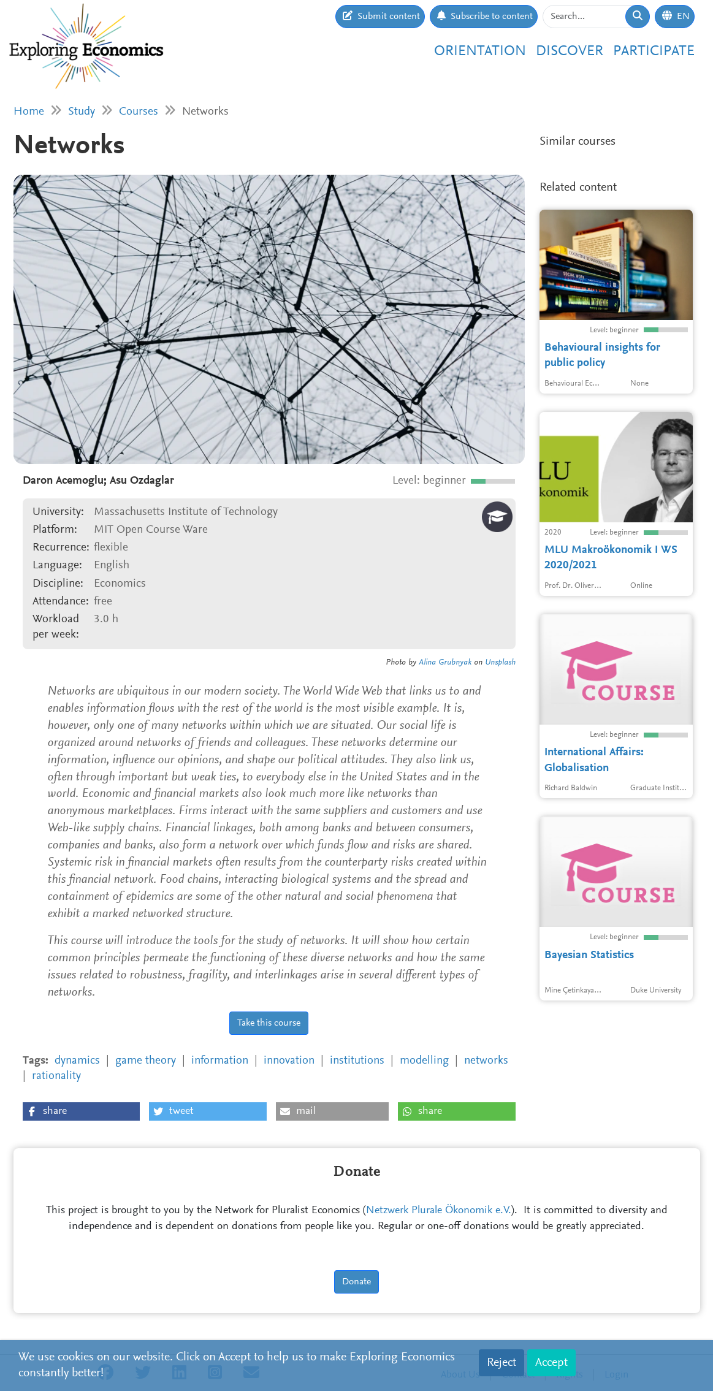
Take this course (268, 1023)
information (219, 1061)
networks (486, 1061)
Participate (654, 51)
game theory (145, 1061)
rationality (56, 1076)
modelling (424, 1061)
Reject (501, 1363)
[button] (81, 1111)
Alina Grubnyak (445, 662)
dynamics (77, 1061)
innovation (289, 1061)
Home (28, 112)
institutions (357, 1061)
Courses (138, 112)
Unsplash (500, 662)
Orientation (480, 51)
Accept (551, 1363)
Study (81, 112)
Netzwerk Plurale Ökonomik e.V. (438, 1210)
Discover (569, 51)
